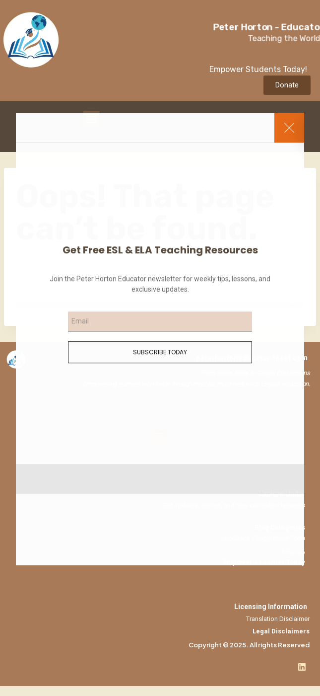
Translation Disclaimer (278, 618)
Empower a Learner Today (264, 562)
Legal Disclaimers (281, 631)
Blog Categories (280, 527)
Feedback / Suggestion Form (263, 537)
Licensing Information (270, 607)
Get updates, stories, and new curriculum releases (234, 505)
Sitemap (293, 552)
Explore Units (281, 493)
